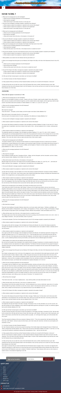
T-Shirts (4, 374)
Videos (4, 370)
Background (5, 378)
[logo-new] (30, 2)
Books (4, 369)
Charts (4, 372)
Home (4, 367)
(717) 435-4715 (6, 386)
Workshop (5, 376)
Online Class (6, 380)
